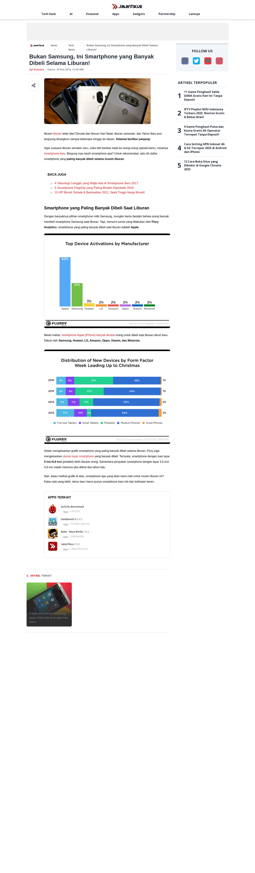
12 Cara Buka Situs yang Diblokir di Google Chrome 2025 (202, 165)
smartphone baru (54, 153)
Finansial (92, 14)
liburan (57, 133)
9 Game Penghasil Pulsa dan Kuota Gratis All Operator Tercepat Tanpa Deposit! (204, 130)
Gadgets (139, 14)
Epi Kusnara (36, 69)
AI (71, 14)
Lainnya (194, 14)
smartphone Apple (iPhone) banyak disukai (88, 335)
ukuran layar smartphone (78, 456)
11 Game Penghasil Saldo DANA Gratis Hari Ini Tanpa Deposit (203, 96)
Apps (115, 14)
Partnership (167, 14)
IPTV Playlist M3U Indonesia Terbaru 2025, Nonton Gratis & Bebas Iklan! (204, 113)
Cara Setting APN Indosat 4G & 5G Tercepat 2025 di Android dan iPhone (205, 148)
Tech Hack (48, 14)
